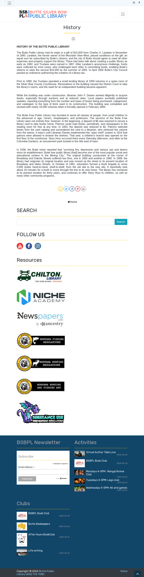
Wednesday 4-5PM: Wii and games (106, 487)
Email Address (26, 467)
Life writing (35, 550)
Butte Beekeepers (39, 523)
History (72, 27)
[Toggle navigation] (9, 3)
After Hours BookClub (41, 534)
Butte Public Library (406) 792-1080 (35, 573)
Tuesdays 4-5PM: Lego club (102, 480)
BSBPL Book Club (96, 460)
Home (73, 201)
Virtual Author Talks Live (101, 452)
